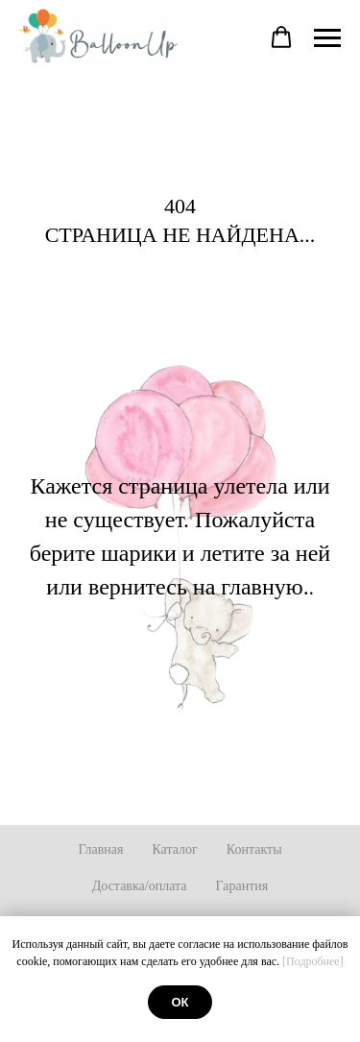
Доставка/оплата (139, 886)
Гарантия (242, 886)
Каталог (174, 849)
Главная (100, 849)
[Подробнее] (313, 961)
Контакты (254, 849)
